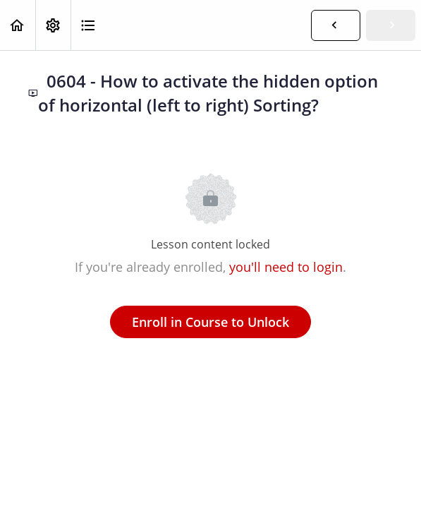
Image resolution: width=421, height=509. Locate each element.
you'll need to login (286, 266)
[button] (17, 25)
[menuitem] (53, 25)
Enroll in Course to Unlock (210, 321)
